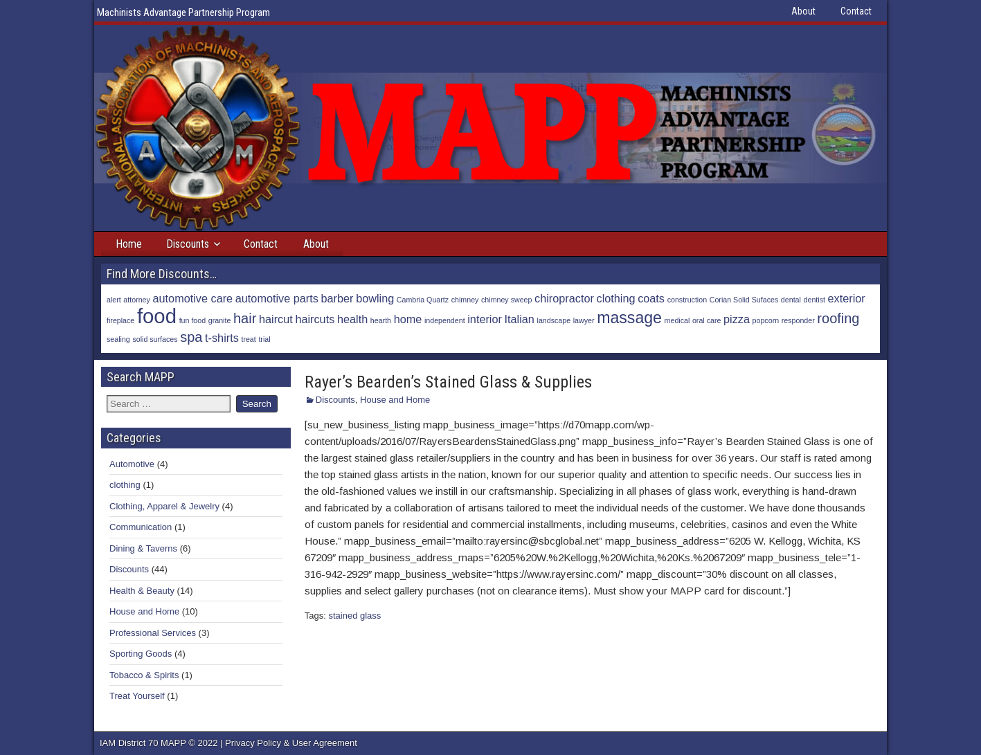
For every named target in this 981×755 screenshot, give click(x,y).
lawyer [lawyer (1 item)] (584, 320)
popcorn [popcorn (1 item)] (766, 320)
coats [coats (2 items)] (651, 298)
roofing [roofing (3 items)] (838, 318)
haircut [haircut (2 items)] (276, 319)
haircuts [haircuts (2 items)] (314, 319)
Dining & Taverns (143, 548)
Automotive (131, 464)
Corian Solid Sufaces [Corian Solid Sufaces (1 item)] (744, 299)
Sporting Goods (140, 653)
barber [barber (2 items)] (337, 298)
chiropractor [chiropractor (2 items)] (564, 298)
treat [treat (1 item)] (248, 339)
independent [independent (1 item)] (444, 320)
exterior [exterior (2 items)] (846, 298)
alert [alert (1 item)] (114, 299)
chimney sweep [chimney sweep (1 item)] (506, 299)
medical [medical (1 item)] (677, 320)
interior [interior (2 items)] (484, 319)
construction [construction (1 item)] (687, 299)
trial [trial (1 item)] (264, 339)
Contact (856, 11)
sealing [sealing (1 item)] (118, 339)
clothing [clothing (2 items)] (616, 298)
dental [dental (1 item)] (791, 299)
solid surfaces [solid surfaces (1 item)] (154, 339)
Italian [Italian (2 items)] (519, 319)
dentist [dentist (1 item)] (814, 299)
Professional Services (152, 633)
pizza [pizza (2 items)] (736, 319)
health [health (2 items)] (352, 319)
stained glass (354, 615)
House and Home (395, 399)
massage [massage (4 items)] (629, 318)
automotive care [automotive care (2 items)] (193, 298)
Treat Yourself (137, 696)
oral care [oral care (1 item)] (706, 320)
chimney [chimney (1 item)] (465, 299)
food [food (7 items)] (157, 315)
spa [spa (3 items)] (191, 337)
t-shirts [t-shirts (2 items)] (222, 337)
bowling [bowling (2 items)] (375, 298)
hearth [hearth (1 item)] (380, 320)
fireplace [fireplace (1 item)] (120, 320)
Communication (140, 527)
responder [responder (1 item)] (798, 320)
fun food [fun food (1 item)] (192, 320)
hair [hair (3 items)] (244, 318)
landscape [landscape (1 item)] (554, 320)
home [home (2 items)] (408, 319)
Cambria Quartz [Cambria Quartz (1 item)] (423, 299)
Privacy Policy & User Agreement (291, 743)
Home (129, 244)
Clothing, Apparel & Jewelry (164, 506)
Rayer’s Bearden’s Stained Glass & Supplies (448, 382)
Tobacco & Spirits (144, 675)
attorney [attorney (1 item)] (136, 299)
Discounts (187, 244)
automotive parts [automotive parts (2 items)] (276, 298)
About (803, 11)
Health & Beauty (141, 590)
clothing (125, 485)
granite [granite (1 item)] (219, 320)
